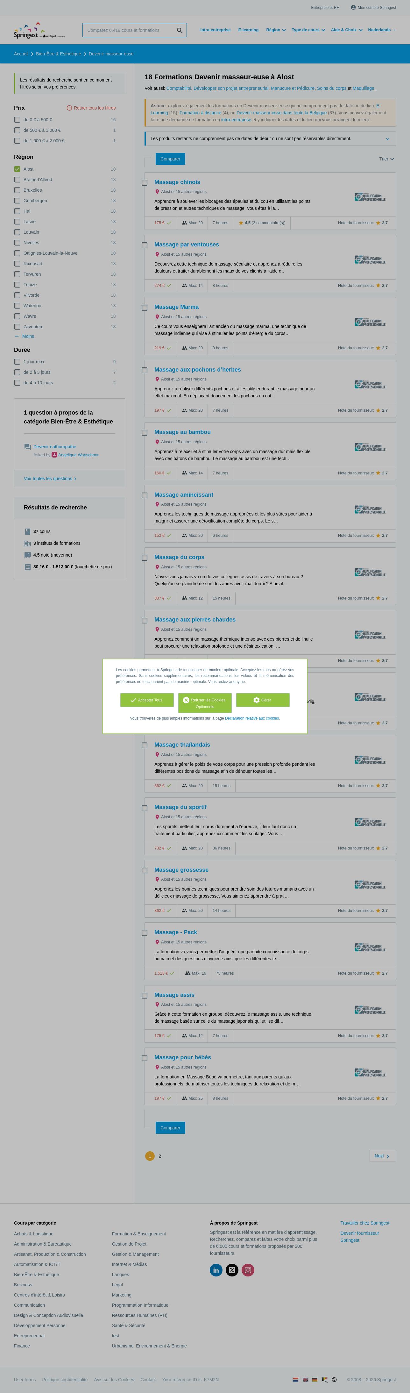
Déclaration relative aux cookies (252, 718)
